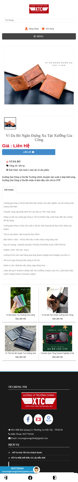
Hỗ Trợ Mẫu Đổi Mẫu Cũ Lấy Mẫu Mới (28, 458)
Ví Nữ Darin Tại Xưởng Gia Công (20, 315)
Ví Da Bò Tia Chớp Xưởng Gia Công (57, 315)
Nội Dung (9, 190)
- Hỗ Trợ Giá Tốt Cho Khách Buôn (26, 452)
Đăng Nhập (35, 29)
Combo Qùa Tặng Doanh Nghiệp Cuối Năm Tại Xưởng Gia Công (57, 354)
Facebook (16, 465)
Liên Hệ (28, 152)
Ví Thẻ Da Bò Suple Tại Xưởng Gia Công (20, 354)
